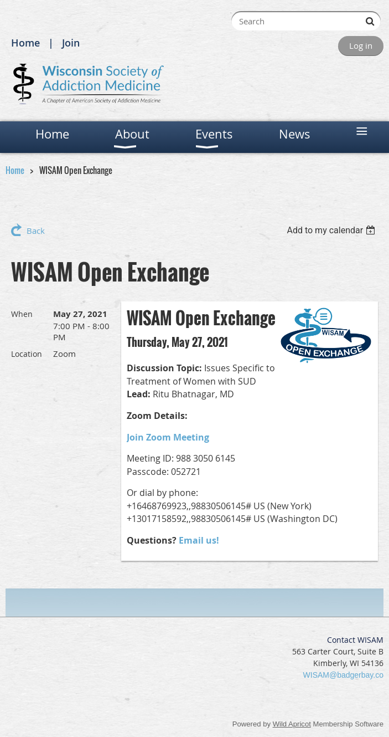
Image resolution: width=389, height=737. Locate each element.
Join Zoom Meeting (168, 437)
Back (36, 230)
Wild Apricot (292, 724)
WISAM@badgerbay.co (343, 675)
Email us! (199, 540)
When (22, 314)
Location (26, 354)
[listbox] (332, 230)
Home (25, 42)
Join (71, 42)
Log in (360, 45)
